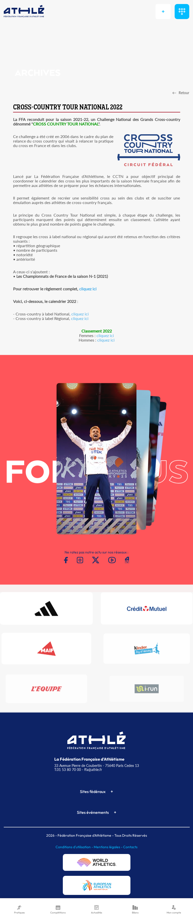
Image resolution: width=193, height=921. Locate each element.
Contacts (130, 847)
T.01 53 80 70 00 (67, 769)
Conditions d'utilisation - (75, 847)
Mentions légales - (108, 847)
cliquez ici (87, 288)
